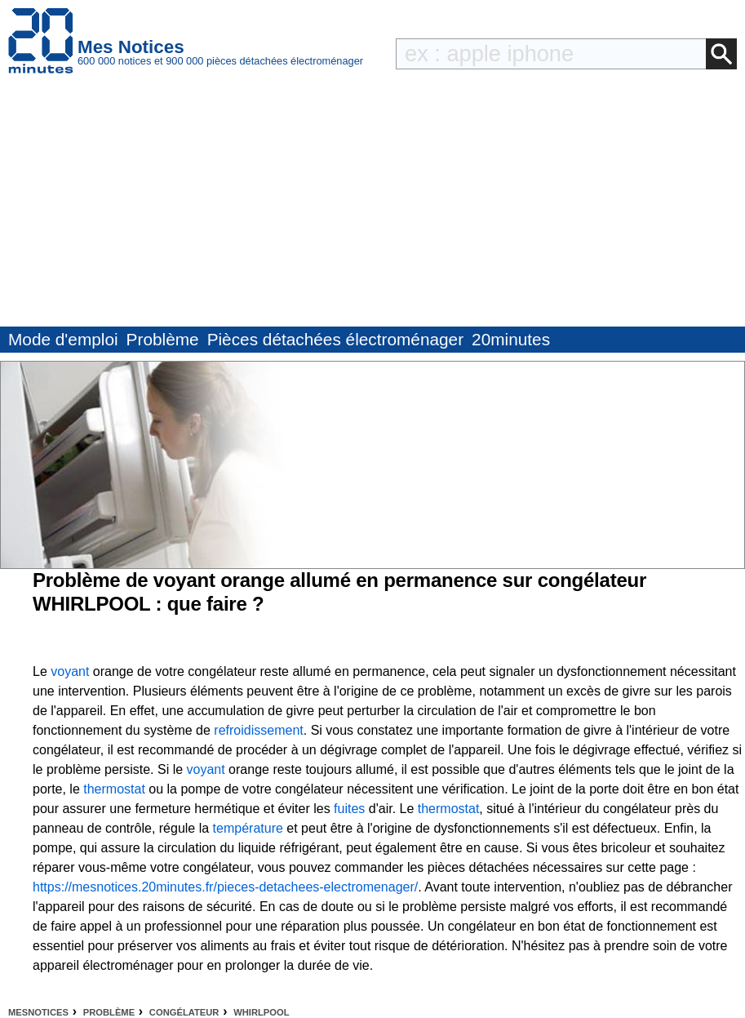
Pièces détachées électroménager (335, 339)
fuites (349, 809)
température (248, 828)
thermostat (114, 789)
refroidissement (258, 730)
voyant (70, 671)
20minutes (511, 339)
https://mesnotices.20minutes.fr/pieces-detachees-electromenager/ (225, 887)
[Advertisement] (372, 204)
